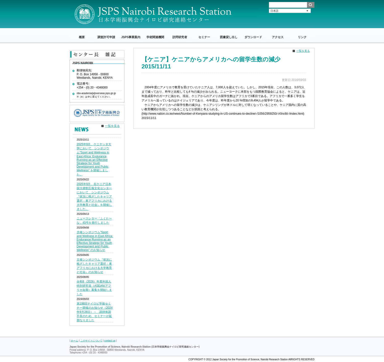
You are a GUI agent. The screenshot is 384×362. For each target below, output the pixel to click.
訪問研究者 (179, 37)
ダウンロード (253, 37)
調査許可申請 (106, 37)
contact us (110, 340)
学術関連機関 (155, 37)
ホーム (74, 340)
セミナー (204, 37)
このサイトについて (91, 340)
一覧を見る (303, 50)
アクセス (278, 37)
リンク (302, 37)
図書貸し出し (229, 37)
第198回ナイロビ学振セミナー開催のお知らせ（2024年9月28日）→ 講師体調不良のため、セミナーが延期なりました (95, 312)
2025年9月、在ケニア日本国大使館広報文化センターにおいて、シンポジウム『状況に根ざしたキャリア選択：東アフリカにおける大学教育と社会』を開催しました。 (94, 196)
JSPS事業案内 (131, 37)
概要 (82, 37)
